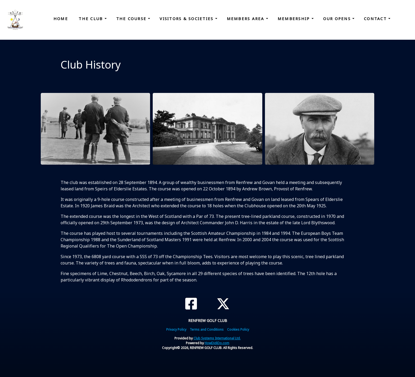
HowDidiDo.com (217, 343)
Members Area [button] (246, 18)
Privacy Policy (176, 329)
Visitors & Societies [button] (187, 18)
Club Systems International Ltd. (217, 338)
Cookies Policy (238, 329)
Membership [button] (295, 18)
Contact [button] (376, 18)
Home (60, 18)
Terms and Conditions (207, 329)
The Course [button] (132, 18)
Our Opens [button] (338, 18)
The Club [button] (91, 18)
